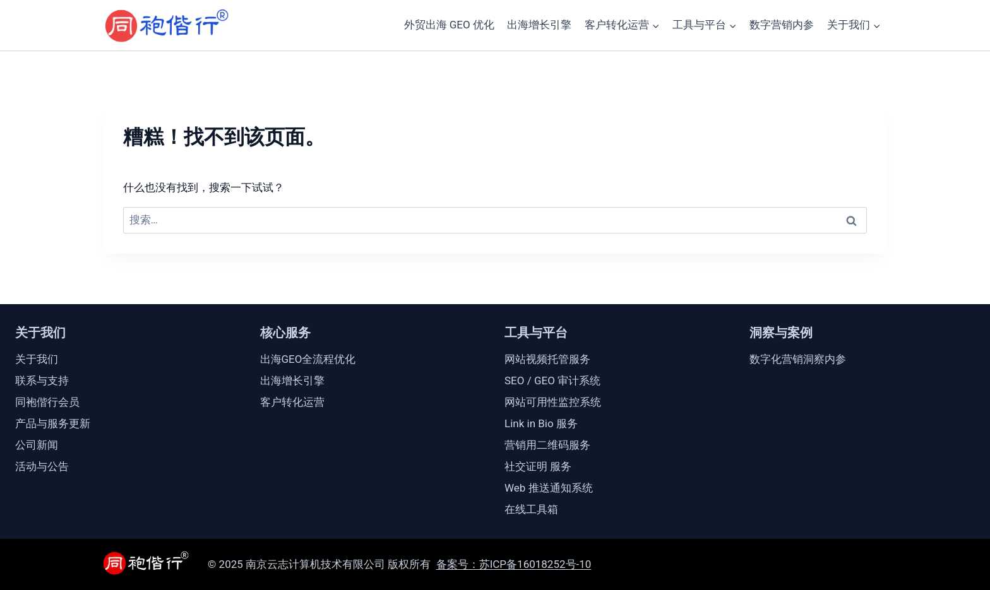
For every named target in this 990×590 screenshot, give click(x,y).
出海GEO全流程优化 (308, 359)
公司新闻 (36, 445)
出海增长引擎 (539, 24)
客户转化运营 (292, 402)
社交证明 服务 (537, 466)
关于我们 (36, 359)
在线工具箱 (531, 509)
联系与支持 (42, 380)
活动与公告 (42, 466)
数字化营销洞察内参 (797, 359)
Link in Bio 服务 (541, 423)
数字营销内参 (781, 24)
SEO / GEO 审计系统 (552, 380)
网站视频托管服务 (547, 359)
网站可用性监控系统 (552, 402)
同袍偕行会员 (47, 402)
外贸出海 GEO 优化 (449, 24)
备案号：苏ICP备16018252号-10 (514, 564)
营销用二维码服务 (547, 445)
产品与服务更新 (52, 423)
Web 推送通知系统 (548, 487)
